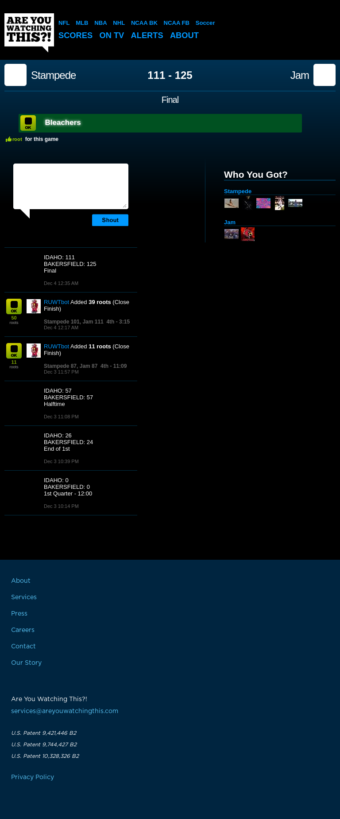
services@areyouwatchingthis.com (64, 711)
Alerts (150, 35)
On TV (114, 35)
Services (24, 597)
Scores (76, 35)
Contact (23, 647)
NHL (119, 23)
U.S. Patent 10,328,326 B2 (45, 756)
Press (19, 614)
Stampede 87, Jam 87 (70, 366)
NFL (64, 23)
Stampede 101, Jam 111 (74, 322)
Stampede (53, 75)
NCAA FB (176, 23)
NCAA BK (144, 23)
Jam (299, 75)
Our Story (26, 663)
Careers (23, 630)
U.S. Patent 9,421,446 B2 (43, 733)
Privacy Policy (32, 777)
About (189, 35)
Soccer (204, 23)
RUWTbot (56, 302)
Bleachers (63, 122)
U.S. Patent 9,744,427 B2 (44, 744)
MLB (82, 23)
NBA (100, 23)
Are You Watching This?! (29, 32)
